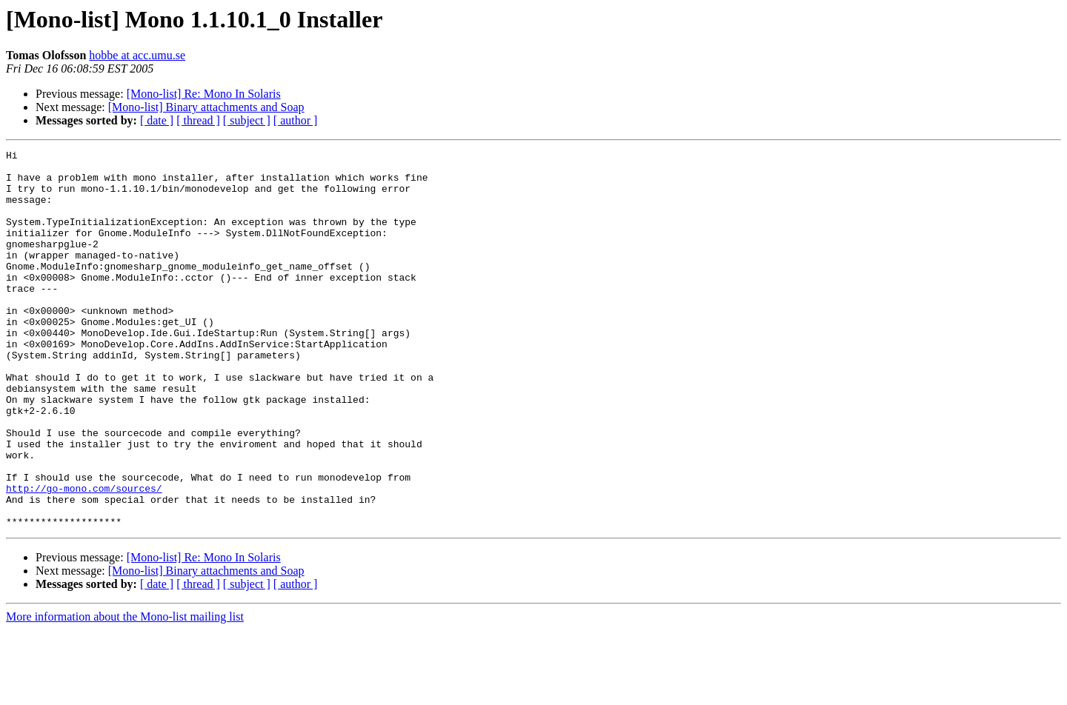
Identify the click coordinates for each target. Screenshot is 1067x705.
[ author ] (295, 120)
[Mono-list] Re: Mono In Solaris (204, 93)
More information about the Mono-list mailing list (125, 692)
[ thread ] (198, 120)
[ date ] (156, 120)
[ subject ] (246, 120)
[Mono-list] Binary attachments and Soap (206, 107)
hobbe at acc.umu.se (137, 55)
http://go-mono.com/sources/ (84, 557)
